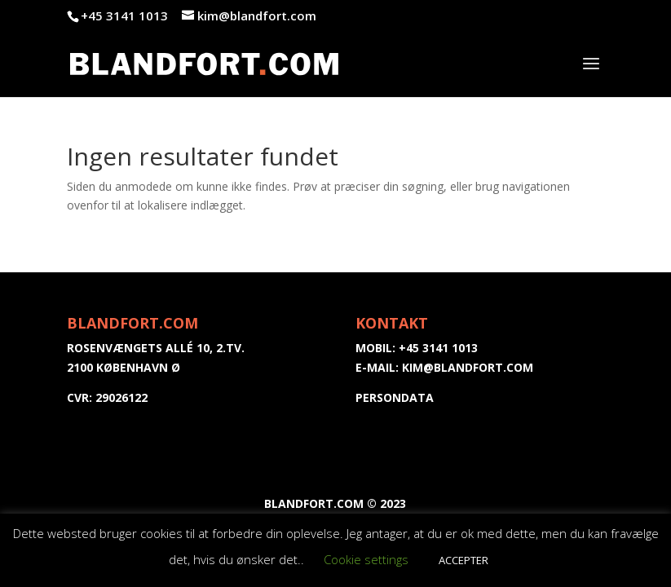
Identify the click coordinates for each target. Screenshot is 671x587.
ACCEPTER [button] (463, 560)
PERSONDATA (394, 397)
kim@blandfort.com (467, 367)
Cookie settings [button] (366, 559)
